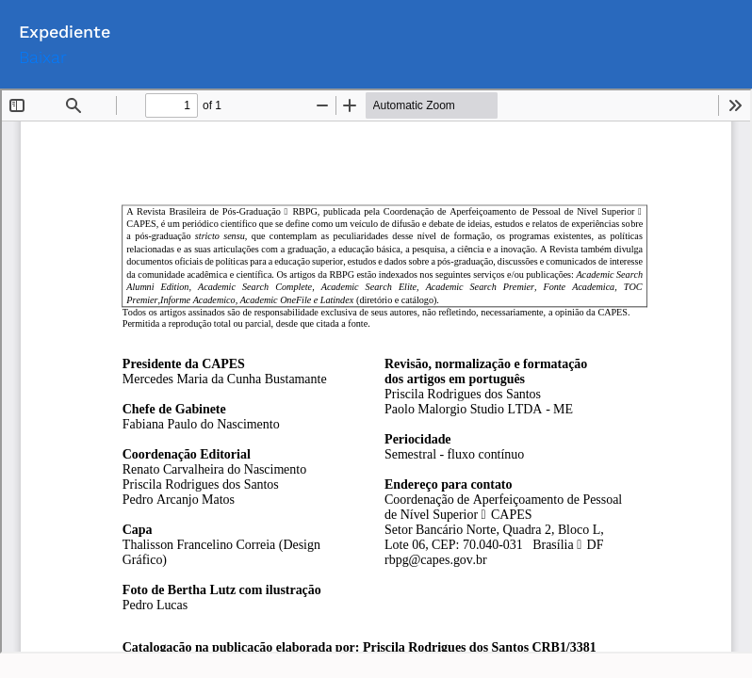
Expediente (64, 31)
